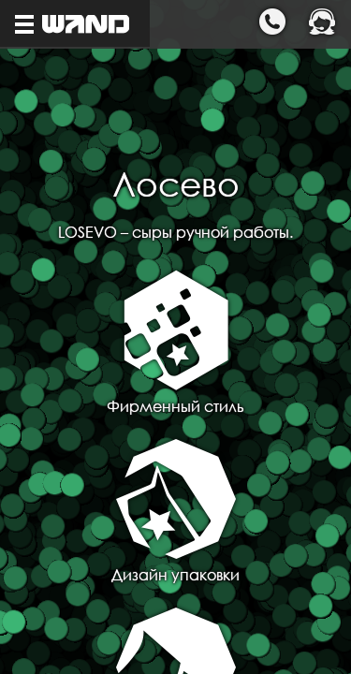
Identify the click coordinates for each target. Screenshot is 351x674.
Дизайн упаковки (176, 512)
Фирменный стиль (176, 343)
